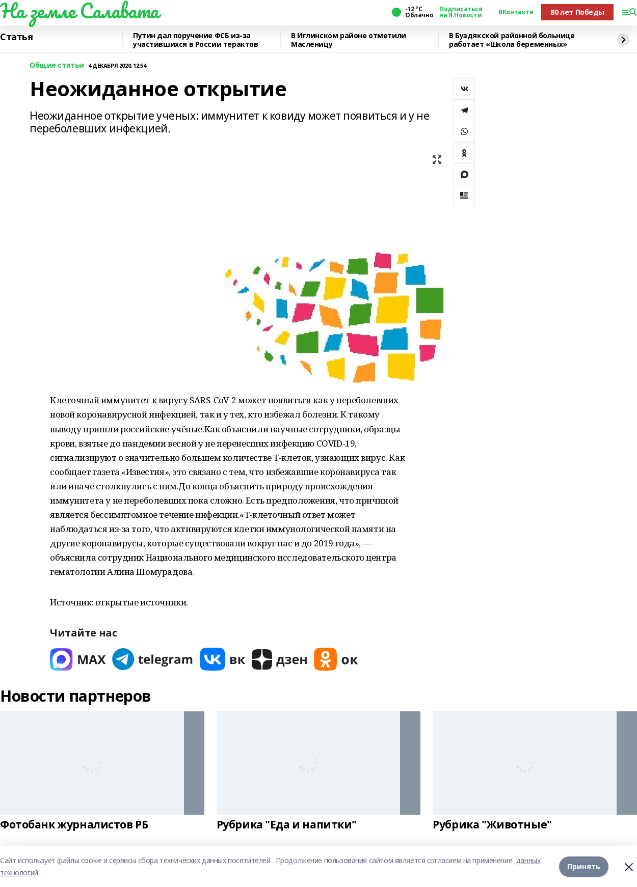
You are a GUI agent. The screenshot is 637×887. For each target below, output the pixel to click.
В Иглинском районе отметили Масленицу (348, 40)
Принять (583, 866)
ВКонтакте (515, 12)
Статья (16, 37)
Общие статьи (57, 65)
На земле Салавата (79, 11)
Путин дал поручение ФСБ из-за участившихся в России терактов (195, 40)
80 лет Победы (577, 12)
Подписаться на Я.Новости (460, 12)
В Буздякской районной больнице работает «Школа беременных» (511, 40)
